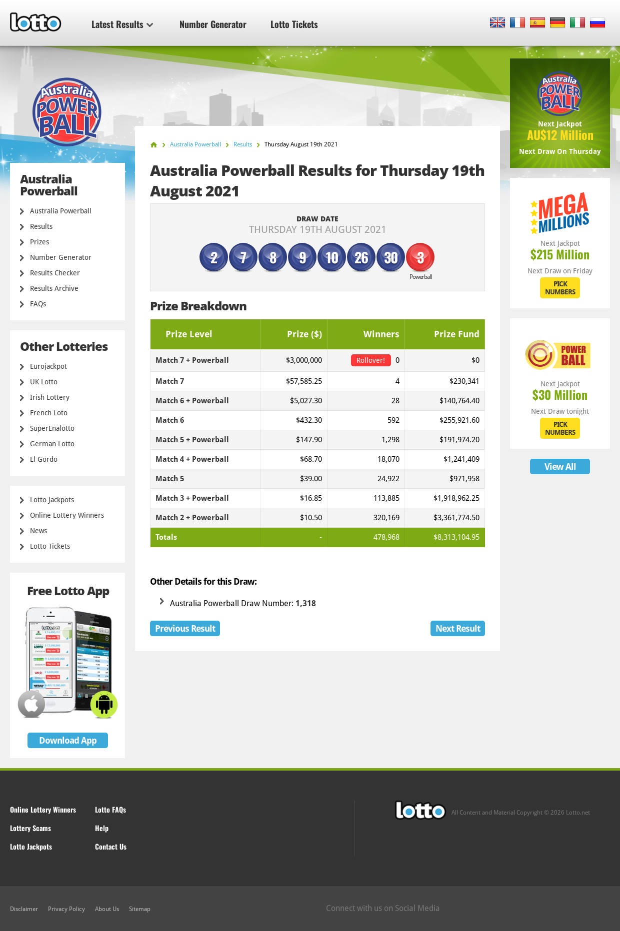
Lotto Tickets (294, 23)
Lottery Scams (30, 828)
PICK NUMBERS (560, 288)
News (38, 531)
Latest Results (122, 23)
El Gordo (44, 459)
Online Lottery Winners (67, 515)
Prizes (39, 242)
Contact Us (110, 846)
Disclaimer (24, 909)
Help (101, 828)
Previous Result (185, 628)
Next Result (458, 628)
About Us (107, 909)
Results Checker (55, 273)
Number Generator (213, 23)
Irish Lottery (50, 397)
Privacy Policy (66, 909)
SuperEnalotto (52, 428)
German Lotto (52, 444)
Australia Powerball (61, 211)
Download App (67, 740)
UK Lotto (44, 382)
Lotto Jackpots (52, 500)
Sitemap (139, 909)
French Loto (49, 413)
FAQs (38, 304)
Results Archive (54, 288)
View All (560, 466)
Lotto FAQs (110, 809)
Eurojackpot (48, 366)
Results (41, 226)
